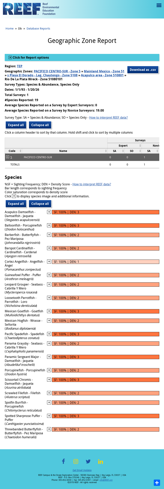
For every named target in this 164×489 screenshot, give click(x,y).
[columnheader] (124, 145)
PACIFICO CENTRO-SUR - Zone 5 (57, 71)
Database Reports (38, 28)
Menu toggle (158, 8)
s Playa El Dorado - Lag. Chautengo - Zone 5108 (42, 75)
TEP (19, 66)
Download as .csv (143, 69)
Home (10, 28)
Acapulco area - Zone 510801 (102, 75)
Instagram (75, 463)
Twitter (88, 463)
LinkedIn (100, 463)
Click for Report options (30, 57)
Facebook (63, 463)
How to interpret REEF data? (108, 117)
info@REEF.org (105, 480)
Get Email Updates (82, 470)
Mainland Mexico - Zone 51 (104, 71)
